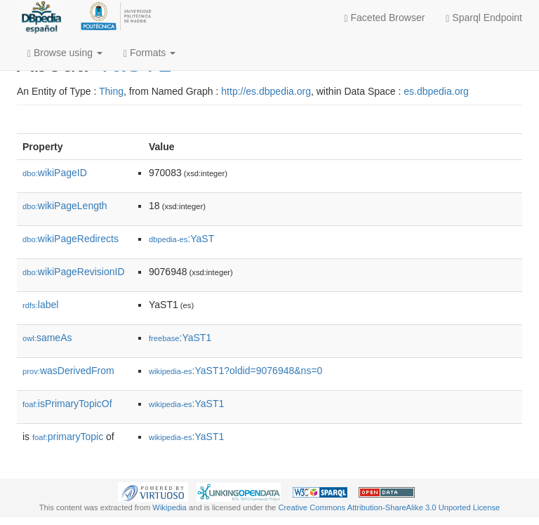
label (40, 304)
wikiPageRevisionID (73, 271)
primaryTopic (67, 436)
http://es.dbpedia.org (266, 91)
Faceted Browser (385, 18)
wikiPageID (54, 172)
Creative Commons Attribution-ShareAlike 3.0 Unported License (389, 507)
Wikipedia (169, 507)
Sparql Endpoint (484, 18)
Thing (111, 91)
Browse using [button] (64, 53)
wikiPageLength (64, 205)
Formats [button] (149, 53)
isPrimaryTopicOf (67, 403)
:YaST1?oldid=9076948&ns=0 (235, 370)
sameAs (47, 337)
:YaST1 (180, 337)
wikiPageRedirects (70, 238)
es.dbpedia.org (436, 91)
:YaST (181, 238)
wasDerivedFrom (68, 370)
